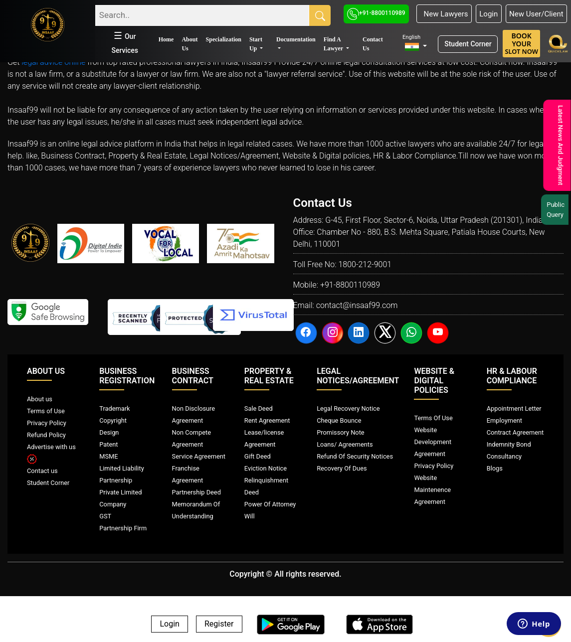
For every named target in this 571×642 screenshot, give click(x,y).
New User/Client (536, 13)
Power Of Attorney (270, 504)
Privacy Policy (46, 423)
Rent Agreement (267, 420)
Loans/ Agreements (345, 444)
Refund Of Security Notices (355, 456)
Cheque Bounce (339, 420)
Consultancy (504, 456)
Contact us (42, 471)
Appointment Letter (514, 408)
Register (219, 624)
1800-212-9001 (364, 264)
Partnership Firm (123, 528)
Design (109, 432)
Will (249, 516)
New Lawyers (444, 13)
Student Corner (468, 44)
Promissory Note (341, 432)
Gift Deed (257, 456)
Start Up (255, 44)
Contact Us (373, 44)
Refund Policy (46, 435)
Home (166, 39)
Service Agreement (198, 456)
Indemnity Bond (509, 444)
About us (39, 399)
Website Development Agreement (432, 442)
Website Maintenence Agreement (432, 489)
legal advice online (53, 62)
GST (105, 516)
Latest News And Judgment (560, 145)
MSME (108, 456)
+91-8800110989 (376, 12)
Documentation (296, 39)
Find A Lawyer (334, 44)
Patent (108, 444)
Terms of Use (46, 411)
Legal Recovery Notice (348, 408)
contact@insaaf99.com (357, 305)
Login (488, 13)
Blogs (495, 468)
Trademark (114, 408)
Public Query (557, 209)
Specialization (223, 39)
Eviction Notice (265, 468)
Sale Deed (258, 408)
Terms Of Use (433, 418)
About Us (189, 44)
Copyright (113, 420)
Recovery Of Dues (342, 468)
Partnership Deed (196, 492)
